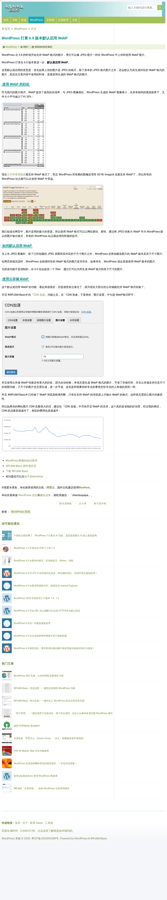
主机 (74, 20)
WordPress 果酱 (11, 838)
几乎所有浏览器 (16, 174)
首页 (6, 20)
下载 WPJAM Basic (17, 471)
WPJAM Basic (99, 838)
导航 (15, 20)
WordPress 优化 (27, 495)
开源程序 (63, 20)
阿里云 (51, 487)
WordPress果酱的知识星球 (21, 460)
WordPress (36, 20)
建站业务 (45, 495)
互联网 (50, 20)
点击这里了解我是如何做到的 (55, 830)
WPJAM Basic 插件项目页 (21, 466)
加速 (23, 20)
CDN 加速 (39, 294)
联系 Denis (36, 822)
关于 (25, 822)
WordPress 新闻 (20, 511)
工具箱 (49, 822)
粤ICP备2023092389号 (45, 838)
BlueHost (84, 487)
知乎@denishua (33, 476)
